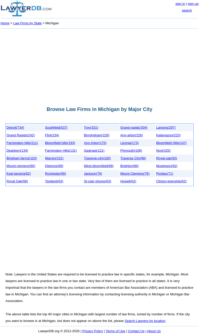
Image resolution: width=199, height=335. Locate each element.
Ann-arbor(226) (131, 135)
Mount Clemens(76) (135, 173)
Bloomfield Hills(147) (171, 143)
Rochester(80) (55, 173)
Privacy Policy (92, 331)
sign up (193, 4)
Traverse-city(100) (97, 158)
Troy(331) (91, 127)
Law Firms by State (27, 23)
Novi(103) (163, 150)
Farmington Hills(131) (61, 150)
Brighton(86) (129, 166)
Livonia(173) (129, 143)
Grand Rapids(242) (20, 135)
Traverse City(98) (133, 158)
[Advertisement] (99, 66)
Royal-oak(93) (166, 158)
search (187, 10)
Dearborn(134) (17, 150)
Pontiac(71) (164, 173)
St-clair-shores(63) (97, 181)
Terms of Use (115, 331)
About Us (154, 331)
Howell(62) (128, 181)
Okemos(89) (54, 166)
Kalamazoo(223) (168, 135)
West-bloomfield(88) (99, 166)
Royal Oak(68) (17, 181)
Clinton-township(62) (171, 181)
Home (5, 23)
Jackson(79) (93, 173)
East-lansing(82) (18, 173)
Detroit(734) (15, 127)
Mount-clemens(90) (20, 166)
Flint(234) (52, 135)
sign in (180, 4)
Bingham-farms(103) (21, 158)
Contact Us (136, 331)
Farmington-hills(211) (22, 143)
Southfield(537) (56, 127)
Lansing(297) (166, 127)
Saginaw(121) (94, 150)
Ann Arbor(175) (95, 143)
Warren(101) (54, 158)
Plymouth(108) (131, 150)
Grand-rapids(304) (134, 127)
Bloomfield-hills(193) (60, 143)
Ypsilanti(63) (54, 181)
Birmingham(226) (97, 135)
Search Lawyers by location (145, 321)
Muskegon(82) (166, 166)
